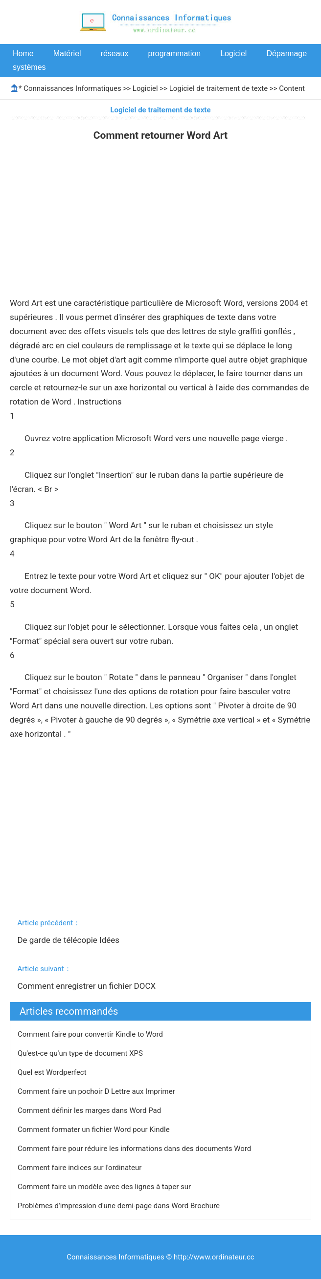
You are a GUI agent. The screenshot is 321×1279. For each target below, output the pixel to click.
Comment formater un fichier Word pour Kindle (94, 1129)
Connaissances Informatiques (72, 88)
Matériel (67, 53)
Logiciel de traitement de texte (218, 88)
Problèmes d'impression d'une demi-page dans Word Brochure (120, 1205)
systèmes (29, 67)
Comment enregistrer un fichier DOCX (87, 986)
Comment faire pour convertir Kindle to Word (91, 1034)
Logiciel (233, 53)
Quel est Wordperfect (53, 1072)
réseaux (115, 53)
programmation (174, 53)
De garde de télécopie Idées (69, 940)
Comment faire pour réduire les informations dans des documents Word (135, 1148)
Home (23, 53)
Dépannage (286, 53)
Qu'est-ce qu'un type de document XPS (81, 1053)
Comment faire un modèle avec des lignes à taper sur (105, 1186)
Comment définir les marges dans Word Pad (90, 1110)
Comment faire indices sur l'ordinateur (80, 1167)
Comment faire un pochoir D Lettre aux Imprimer (97, 1091)
